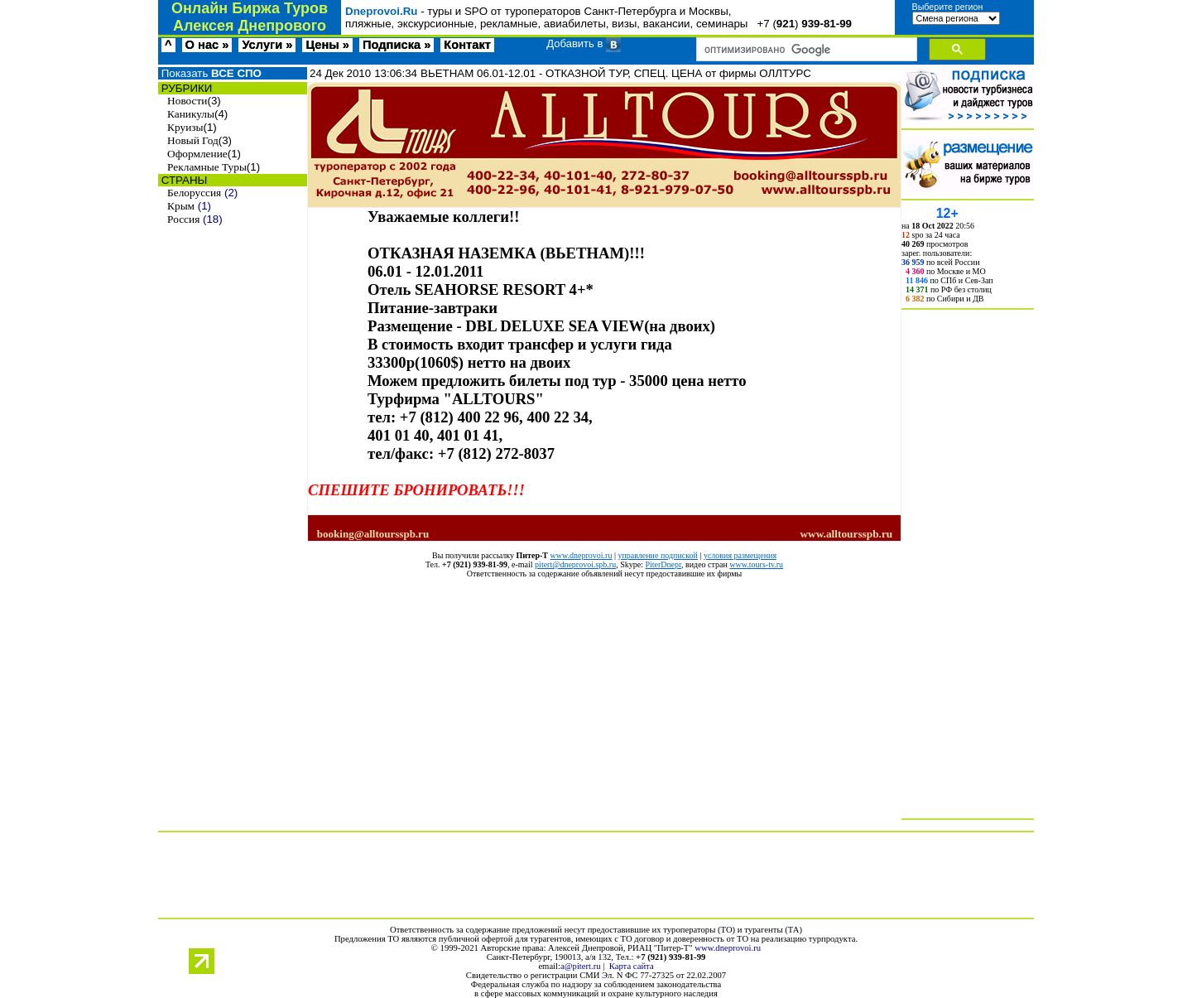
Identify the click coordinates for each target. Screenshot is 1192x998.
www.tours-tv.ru (756, 564)
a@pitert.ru (580, 966)
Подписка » (396, 44)
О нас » (207, 44)
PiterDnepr (662, 564)
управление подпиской (657, 555)
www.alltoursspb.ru (846, 534)
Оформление (197, 153)
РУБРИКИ (185, 88)
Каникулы (190, 114)
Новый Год (193, 140)
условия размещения (740, 555)
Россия (183, 219)
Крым (181, 206)
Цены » (327, 44)
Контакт (467, 44)
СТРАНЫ (182, 180)
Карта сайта (631, 966)
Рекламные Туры (207, 167)
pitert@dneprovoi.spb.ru (575, 564)
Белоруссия (194, 192)
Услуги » (267, 44)
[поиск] (805, 49)
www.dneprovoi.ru (581, 555)
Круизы (185, 127)
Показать (210, 73)
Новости (187, 100)
